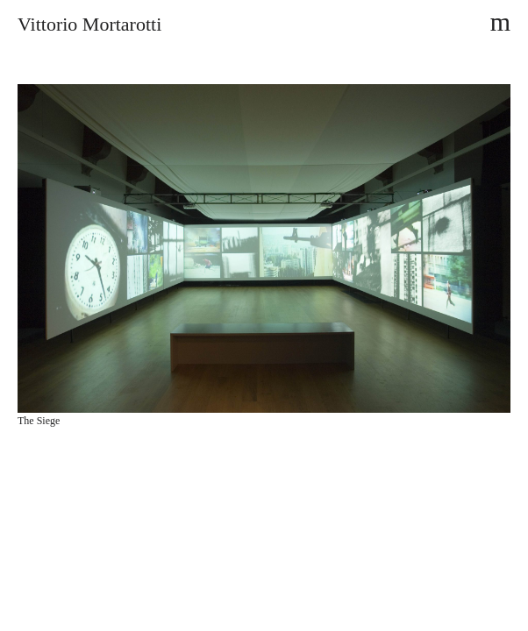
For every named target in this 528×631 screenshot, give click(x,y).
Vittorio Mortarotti (89, 24)
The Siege (39, 421)
